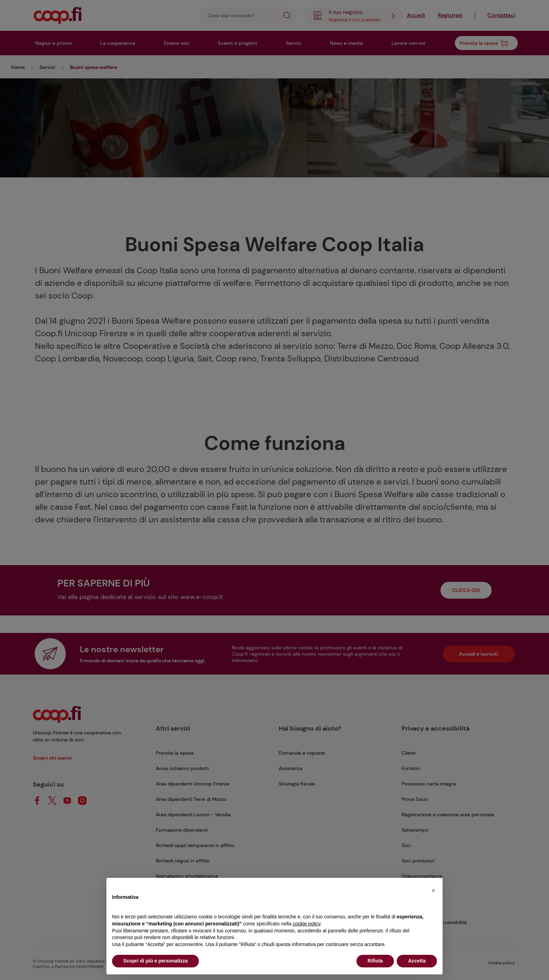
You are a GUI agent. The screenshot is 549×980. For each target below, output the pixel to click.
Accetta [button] (417, 961)
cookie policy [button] (306, 923)
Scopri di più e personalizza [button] (155, 961)
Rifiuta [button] (375, 961)
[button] (433, 889)
